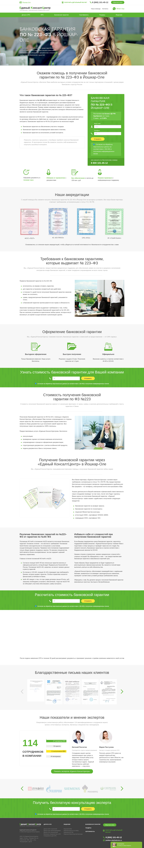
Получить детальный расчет (75, 2)
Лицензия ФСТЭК (68, 832)
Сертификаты (84, 15)
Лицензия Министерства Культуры (73, 834)
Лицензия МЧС (68, 829)
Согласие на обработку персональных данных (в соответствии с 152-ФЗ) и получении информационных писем (73, 383)
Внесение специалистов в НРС (52, 834)
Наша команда (95, 8)
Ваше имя (97, 123)
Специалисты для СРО (50, 835)
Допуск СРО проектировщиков (52, 830)
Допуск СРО (26, 15)
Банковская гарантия (61, 15)
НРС (42, 15)
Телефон (97, 130)
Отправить (97, 139)
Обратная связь (117, 2)
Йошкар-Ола (26, 2)
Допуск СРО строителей (50, 829)
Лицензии (119, 15)
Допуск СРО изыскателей (51, 832)
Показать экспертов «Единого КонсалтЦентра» (72, 771)
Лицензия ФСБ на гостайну (71, 830)
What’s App (120, 9)
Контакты (105, 8)
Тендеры (102, 15)
